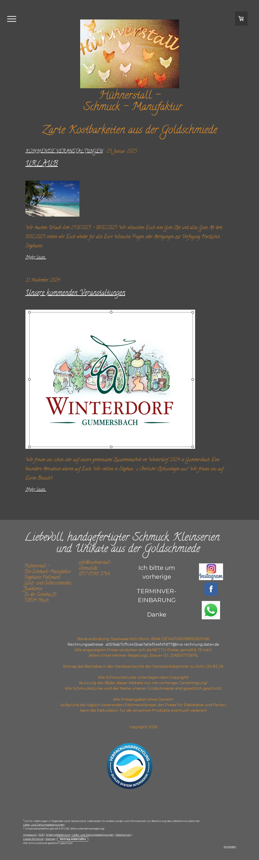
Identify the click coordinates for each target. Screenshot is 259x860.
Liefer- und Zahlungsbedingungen (44, 824)
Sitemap (50, 839)
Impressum (30, 834)
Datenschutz (123, 834)
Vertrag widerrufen (73, 839)
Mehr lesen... (35, 257)
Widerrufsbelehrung (58, 834)
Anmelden (230, 846)
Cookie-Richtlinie (33, 839)
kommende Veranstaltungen (64, 151)
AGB (41, 834)
